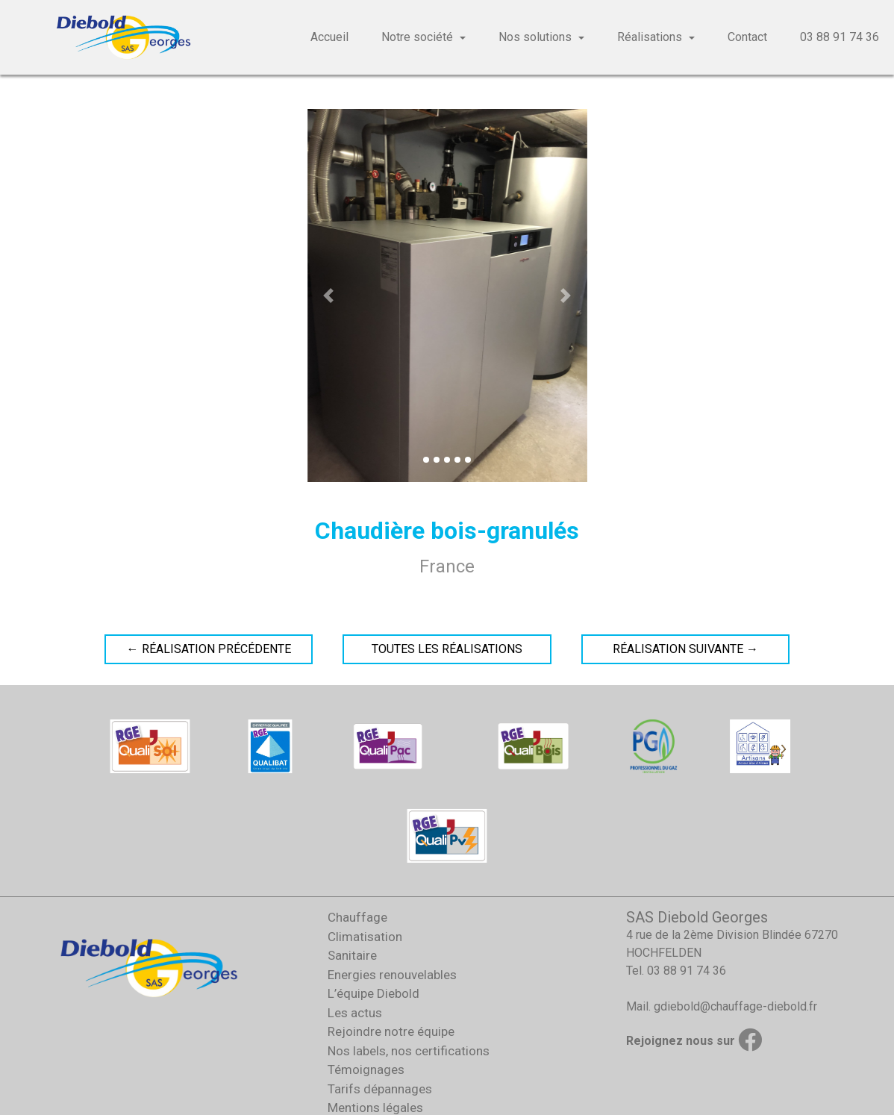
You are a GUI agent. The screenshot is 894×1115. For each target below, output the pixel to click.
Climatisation (365, 936)
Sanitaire (352, 955)
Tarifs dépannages (380, 1088)
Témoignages (366, 1069)
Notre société (417, 37)
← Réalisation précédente (209, 649)
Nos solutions (535, 37)
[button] (328, 295)
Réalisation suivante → (685, 649)
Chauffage (357, 917)
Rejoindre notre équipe (391, 1031)
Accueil (329, 37)
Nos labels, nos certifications (409, 1050)
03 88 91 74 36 (839, 37)
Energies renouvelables (392, 974)
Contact (747, 37)
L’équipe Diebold (373, 993)
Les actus (355, 1012)
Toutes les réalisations (447, 649)
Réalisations (649, 37)
